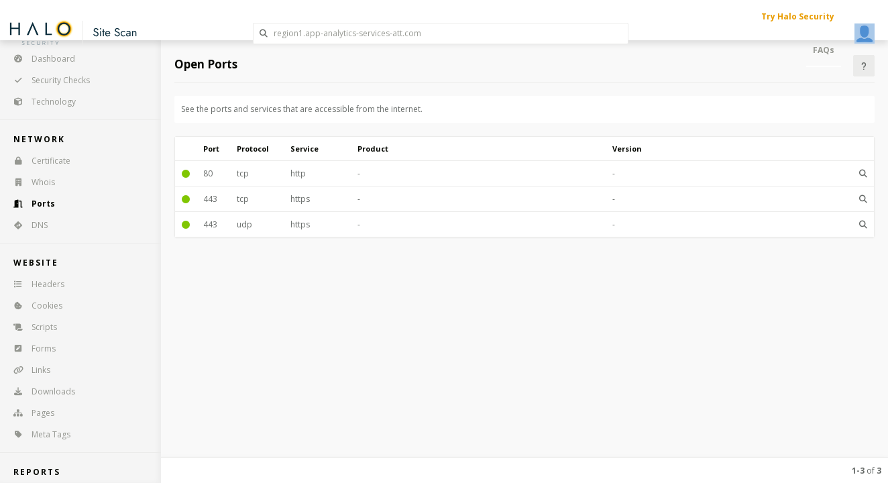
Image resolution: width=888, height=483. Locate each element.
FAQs (823, 50)
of (866, 470)
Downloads (40, 391)
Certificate (37, 160)
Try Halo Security (797, 16)
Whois (30, 182)
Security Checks (47, 80)
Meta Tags (37, 434)
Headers (34, 284)
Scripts (31, 327)
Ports (30, 203)
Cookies (33, 305)
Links (27, 370)
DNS (26, 225)
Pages (29, 413)
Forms (30, 348)
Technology (40, 101)
